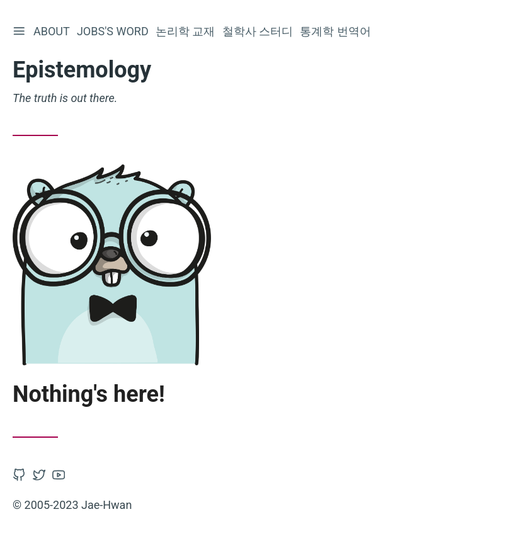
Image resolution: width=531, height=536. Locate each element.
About (53, 31)
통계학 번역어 (337, 31)
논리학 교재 (187, 31)
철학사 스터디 (259, 31)
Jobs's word (115, 31)
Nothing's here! (89, 394)
